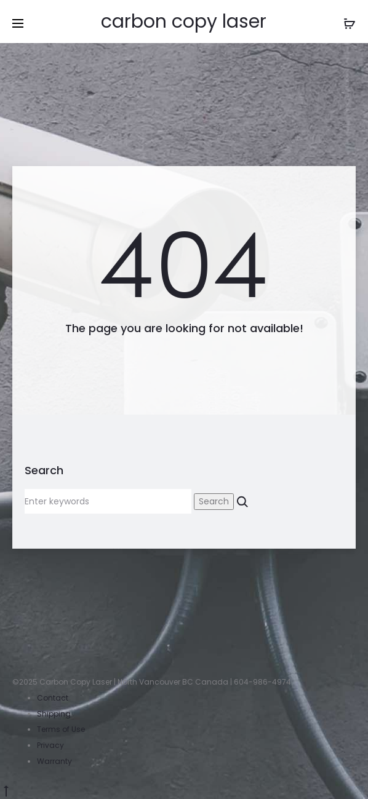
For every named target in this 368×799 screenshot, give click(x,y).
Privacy (50, 745)
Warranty (54, 761)
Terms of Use (61, 729)
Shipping (54, 714)
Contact (52, 698)
